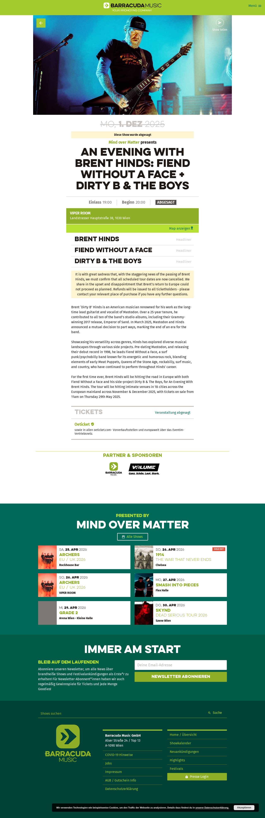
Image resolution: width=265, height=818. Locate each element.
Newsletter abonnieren (181, 677)
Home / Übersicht (183, 735)
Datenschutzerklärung (121, 789)
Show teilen (219, 30)
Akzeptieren (244, 807)
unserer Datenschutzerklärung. (212, 807)
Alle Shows (135, 537)
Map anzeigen (179, 228)
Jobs (108, 763)
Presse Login (199, 777)
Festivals (176, 769)
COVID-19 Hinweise (119, 755)
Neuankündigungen (184, 752)
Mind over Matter (124, 142)
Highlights (177, 760)
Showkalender (180, 743)
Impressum (113, 772)
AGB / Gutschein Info (120, 780)
